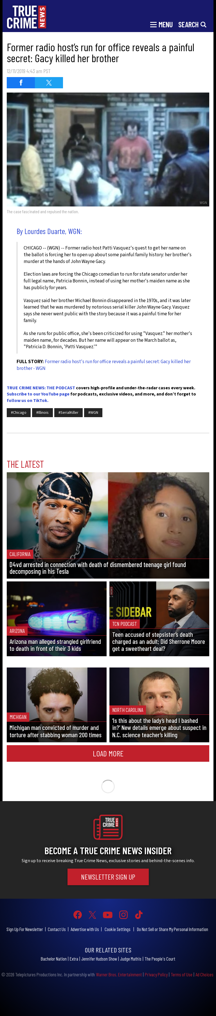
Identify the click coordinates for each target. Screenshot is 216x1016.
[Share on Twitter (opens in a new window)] (49, 82)
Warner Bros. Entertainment (119, 974)
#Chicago (18, 412)
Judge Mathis (130, 958)
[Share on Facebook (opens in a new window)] (21, 82)
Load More (108, 753)
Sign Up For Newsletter (24, 929)
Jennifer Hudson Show (99, 958)
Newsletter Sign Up (108, 877)
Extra (74, 958)
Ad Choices (204, 974)
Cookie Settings (117, 929)
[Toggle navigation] (161, 24)
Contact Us (57, 929)
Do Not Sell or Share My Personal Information (172, 929)
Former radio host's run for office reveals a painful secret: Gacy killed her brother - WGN (104, 365)
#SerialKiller (68, 412)
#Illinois (42, 412)
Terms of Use (181, 974)
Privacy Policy (156, 974)
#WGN (93, 412)
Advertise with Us (85, 929)
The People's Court (160, 958)
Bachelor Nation (54, 958)
